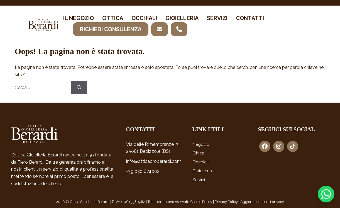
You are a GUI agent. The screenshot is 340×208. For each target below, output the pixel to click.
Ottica (112, 18)
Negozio (200, 144)
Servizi (217, 18)
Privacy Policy (226, 202)
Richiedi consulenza (110, 29)
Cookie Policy (201, 202)
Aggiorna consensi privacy (262, 202)
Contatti (250, 18)
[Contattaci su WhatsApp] (326, 194)
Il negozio (78, 18)
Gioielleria (182, 18)
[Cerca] (79, 87)
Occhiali (144, 18)
